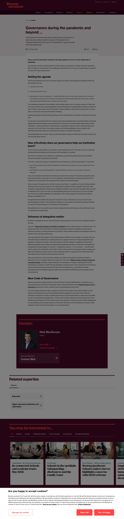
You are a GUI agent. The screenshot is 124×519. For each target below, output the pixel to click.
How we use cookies (50, 505)
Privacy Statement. (84, 505)
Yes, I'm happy (104, 513)
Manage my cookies (20, 513)
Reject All (84, 513)
